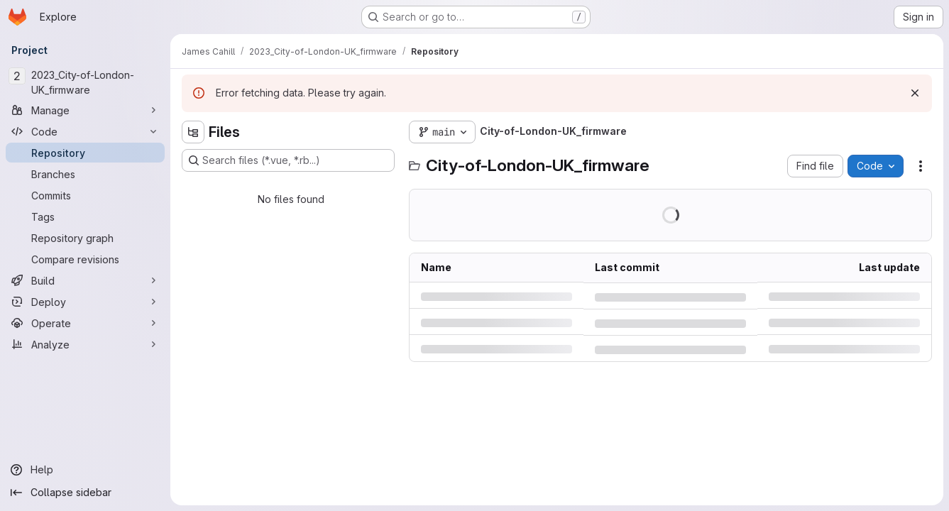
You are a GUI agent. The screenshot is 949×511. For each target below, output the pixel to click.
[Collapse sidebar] (85, 492)
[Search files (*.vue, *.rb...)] (288, 160)
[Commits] (85, 195)
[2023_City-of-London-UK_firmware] (85, 82)
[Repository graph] (85, 238)
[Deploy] (85, 302)
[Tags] (85, 216)
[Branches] (85, 174)
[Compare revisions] (85, 259)
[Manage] (85, 110)
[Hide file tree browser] (193, 132)
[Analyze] (85, 344)
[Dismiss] (914, 92)
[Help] (85, 470)
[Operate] (85, 323)
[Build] (85, 280)
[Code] (85, 131)
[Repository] (85, 153)
